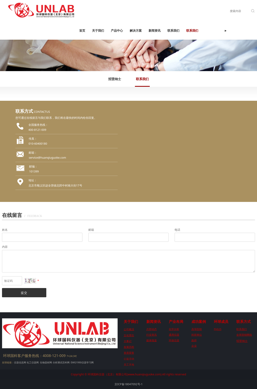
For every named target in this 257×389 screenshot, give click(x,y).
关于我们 (98, 11)
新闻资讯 (155, 11)
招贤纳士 (114, 79)
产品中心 (117, 11)
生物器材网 (46, 362)
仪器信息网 (20, 362)
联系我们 (173, 11)
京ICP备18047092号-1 (128, 384)
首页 (82, 11)
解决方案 (136, 11)
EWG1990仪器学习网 (82, 362)
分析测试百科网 (61, 362)
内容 (5, 247)
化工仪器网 (33, 362)
